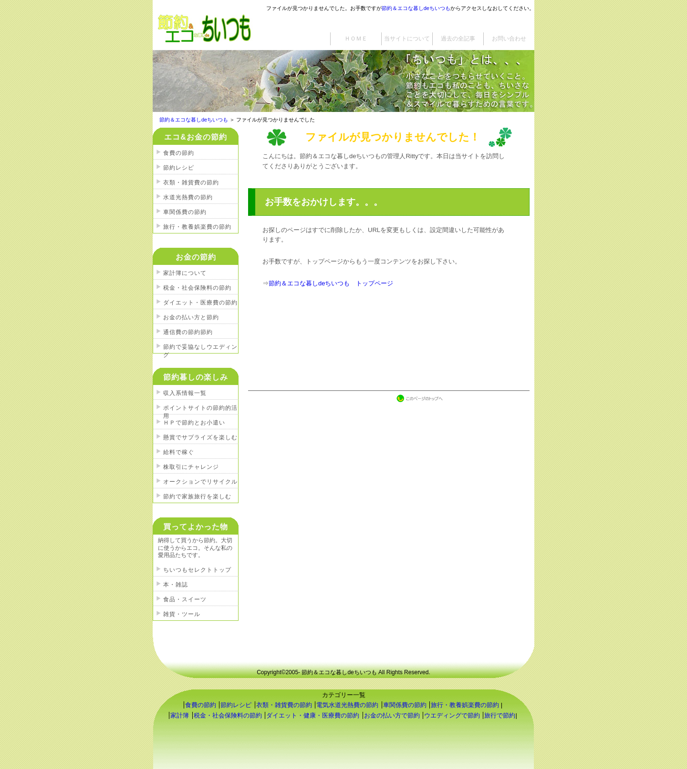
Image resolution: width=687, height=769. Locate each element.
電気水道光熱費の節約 (347, 704)
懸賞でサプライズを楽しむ (200, 437)
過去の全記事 (458, 38)
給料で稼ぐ (178, 452)
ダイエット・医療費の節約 (200, 302)
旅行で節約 (499, 715)
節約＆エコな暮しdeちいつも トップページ (331, 283)
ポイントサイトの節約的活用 (200, 409)
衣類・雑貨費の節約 (191, 182)
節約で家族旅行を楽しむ (197, 496)
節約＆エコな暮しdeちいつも (416, 8)
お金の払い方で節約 (392, 715)
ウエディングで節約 (452, 715)
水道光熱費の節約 (188, 197)
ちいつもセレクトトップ (197, 570)
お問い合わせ (509, 38)
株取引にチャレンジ (191, 467)
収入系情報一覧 (185, 393)
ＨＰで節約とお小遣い (194, 422)
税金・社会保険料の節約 (197, 287)
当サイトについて (407, 38)
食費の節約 (178, 153)
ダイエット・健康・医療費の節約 (312, 715)
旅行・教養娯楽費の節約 (197, 226)
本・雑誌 (175, 584)
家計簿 (179, 715)
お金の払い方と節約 (191, 317)
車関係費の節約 (185, 212)
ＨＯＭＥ (355, 38)
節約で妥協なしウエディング (200, 348)
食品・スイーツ (185, 599)
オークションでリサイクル (200, 481)
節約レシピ (178, 167)
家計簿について (185, 273)
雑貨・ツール (181, 614)
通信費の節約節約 (188, 332)
